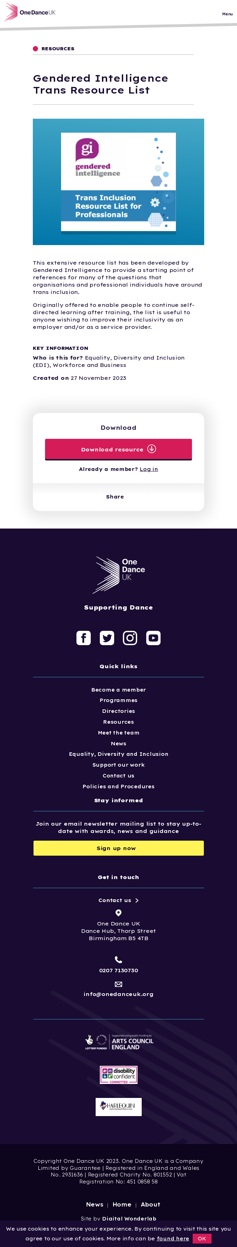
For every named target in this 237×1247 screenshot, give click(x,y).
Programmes (118, 700)
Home (122, 1204)
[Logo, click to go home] (34, 13)
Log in (149, 469)
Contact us (118, 776)
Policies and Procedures (118, 786)
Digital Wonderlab (129, 1219)
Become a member (118, 690)
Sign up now (116, 848)
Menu (227, 15)
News (118, 743)
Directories (118, 711)
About (151, 1204)
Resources (118, 722)
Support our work (118, 765)
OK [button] (202, 1238)
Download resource (112, 449)
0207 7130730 (118, 970)
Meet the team (119, 733)
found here (173, 1238)
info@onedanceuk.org (118, 994)
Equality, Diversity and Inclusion (119, 754)
